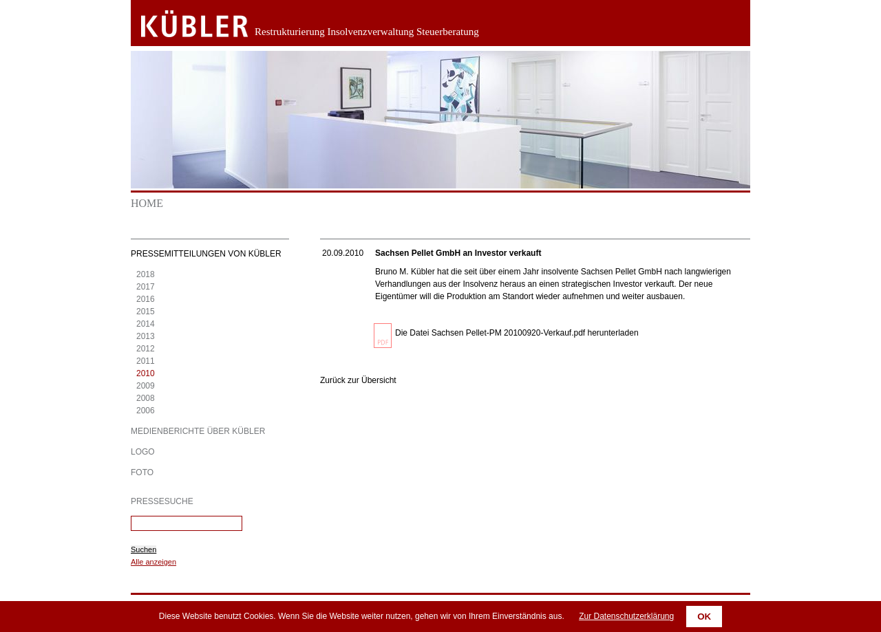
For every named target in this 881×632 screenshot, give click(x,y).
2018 (145, 274)
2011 (145, 361)
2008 (145, 398)
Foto (142, 472)
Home (147, 203)
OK (704, 616)
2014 (145, 324)
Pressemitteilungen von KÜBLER (206, 254)
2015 (145, 311)
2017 (145, 287)
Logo (143, 452)
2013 (145, 336)
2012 (145, 348)
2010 (145, 373)
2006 (145, 410)
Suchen (143, 549)
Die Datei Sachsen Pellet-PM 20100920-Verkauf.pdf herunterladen (517, 333)
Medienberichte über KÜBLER (198, 431)
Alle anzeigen (153, 562)
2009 (145, 386)
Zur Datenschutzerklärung (626, 616)
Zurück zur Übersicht (358, 380)
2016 (145, 299)
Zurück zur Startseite (184, 24)
